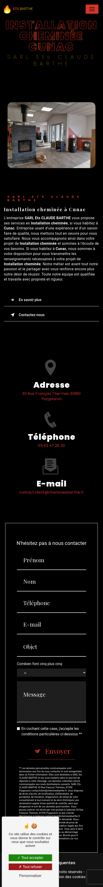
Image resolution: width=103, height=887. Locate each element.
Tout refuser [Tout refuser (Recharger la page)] (30, 867)
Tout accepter (30, 858)
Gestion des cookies (68, 877)
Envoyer (58, 741)
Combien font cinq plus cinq (39, 654)
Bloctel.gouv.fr (70, 826)
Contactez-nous (27, 315)
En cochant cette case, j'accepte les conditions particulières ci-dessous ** (51, 722)
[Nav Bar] (92, 9)
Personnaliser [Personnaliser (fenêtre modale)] (30, 876)
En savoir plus (25, 300)
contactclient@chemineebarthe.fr (51, 482)
